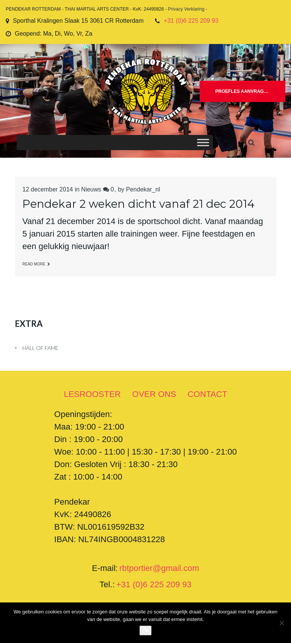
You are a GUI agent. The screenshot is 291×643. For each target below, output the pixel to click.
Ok (145, 630)
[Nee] (281, 623)
